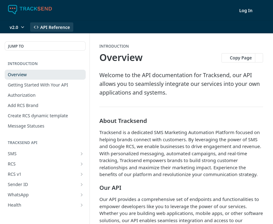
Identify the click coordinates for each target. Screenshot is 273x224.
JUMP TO (16, 46)
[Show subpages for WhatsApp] (81, 194)
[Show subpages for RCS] (81, 163)
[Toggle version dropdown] (17, 27)
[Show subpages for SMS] (81, 153)
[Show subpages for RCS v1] (81, 174)
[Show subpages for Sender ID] (81, 184)
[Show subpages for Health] (81, 205)
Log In (246, 10)
